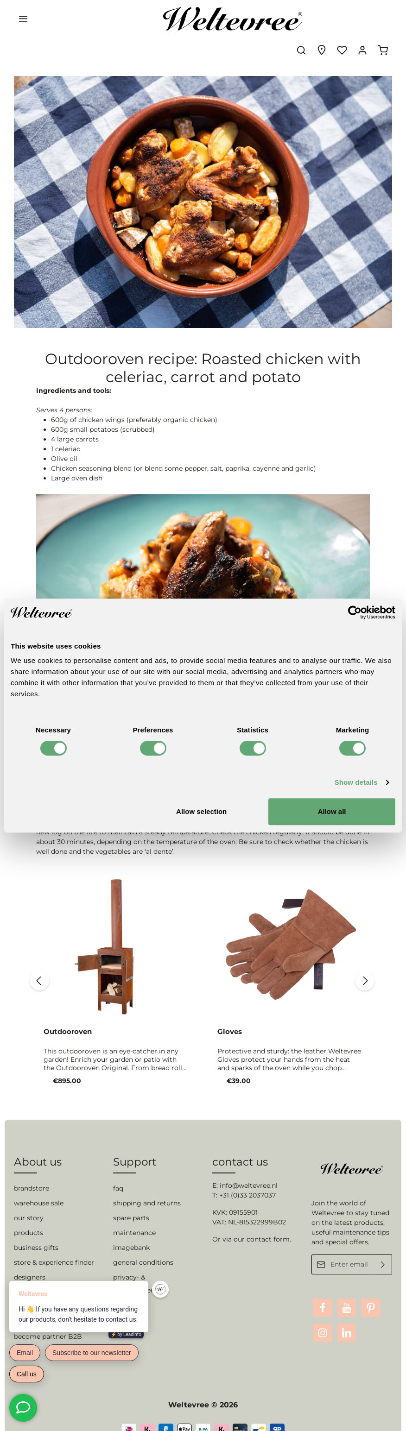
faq (118, 1171)
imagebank (131, 1231)
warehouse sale (38, 1186)
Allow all (332, 811)
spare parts (131, 1201)
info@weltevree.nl (249, 1169)
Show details (356, 782)
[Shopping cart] (383, 18)
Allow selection (201, 811)
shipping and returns (147, 1186)
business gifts (36, 1231)
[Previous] (36, 955)
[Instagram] (322, 1315)
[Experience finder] (321, 18)
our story (29, 1201)
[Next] (367, 955)
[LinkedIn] (346, 1315)
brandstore (31, 1171)
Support (134, 1144)
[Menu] (23, 18)
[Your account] (362, 18)
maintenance (134, 1216)
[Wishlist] (342, 18)
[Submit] (383, 1247)
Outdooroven (68, 1006)
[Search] (301, 18)
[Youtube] (346, 1290)
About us (38, 1144)
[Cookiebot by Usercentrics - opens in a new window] (354, 612)
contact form (268, 1222)
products (28, 1216)
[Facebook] (322, 1290)
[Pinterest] (371, 1290)
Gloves (229, 1006)
